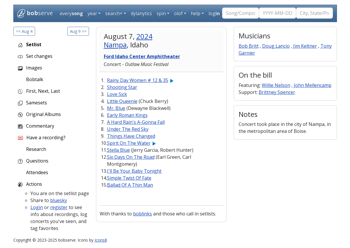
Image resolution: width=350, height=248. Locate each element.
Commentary (36, 126)
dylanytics (141, 13)
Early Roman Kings (127, 115)
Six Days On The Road (131, 157)
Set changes (35, 56)
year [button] (92, 13)
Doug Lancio (276, 46)
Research (35, 149)
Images (30, 68)
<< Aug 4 (24, 31)
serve (35, 13)
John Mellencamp (312, 85)
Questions (33, 161)
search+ (114, 13)
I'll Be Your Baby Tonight (134, 171)
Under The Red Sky (127, 129)
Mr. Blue (116, 108)
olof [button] (178, 13)
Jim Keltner (305, 46)
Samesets (32, 102)
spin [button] (161, 13)
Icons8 (101, 240)
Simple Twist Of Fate (129, 178)
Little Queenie (122, 101)
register (59, 207)
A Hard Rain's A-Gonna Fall (136, 122)
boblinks (142, 213)
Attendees (36, 172)
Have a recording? (42, 137)
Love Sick (117, 94)
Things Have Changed (131, 136)
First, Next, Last (39, 91)
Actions (30, 184)
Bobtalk (34, 79)
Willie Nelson (276, 85)
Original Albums (39, 114)
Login (36, 207)
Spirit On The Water (128, 143)
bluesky (58, 200)
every (71, 13)
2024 (144, 36)
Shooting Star (122, 87)
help (195, 13)
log (214, 13)
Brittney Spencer (277, 92)
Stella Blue (118, 150)
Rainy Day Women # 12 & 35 (137, 80)
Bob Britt (249, 46)
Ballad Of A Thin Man (130, 185)
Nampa (115, 44)
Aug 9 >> (78, 31)
